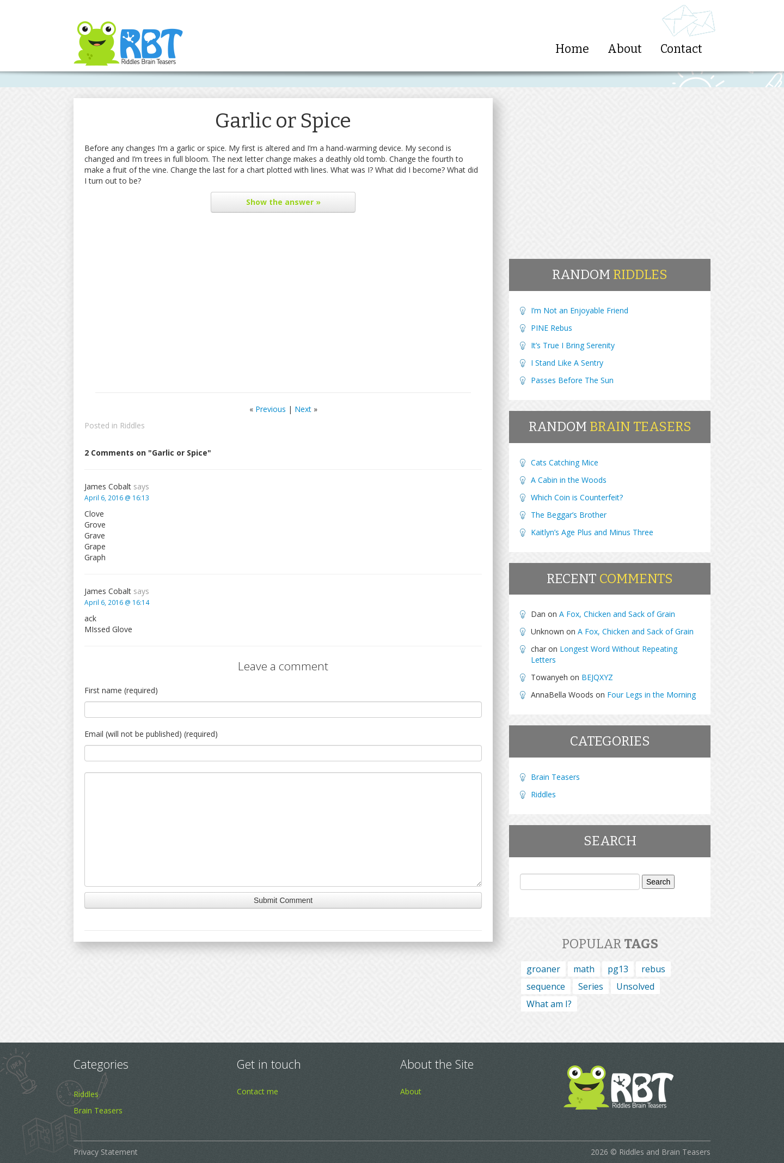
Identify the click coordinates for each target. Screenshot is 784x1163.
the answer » (283, 202)
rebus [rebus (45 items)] (653, 969)
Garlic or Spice (283, 120)
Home (572, 49)
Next (303, 409)
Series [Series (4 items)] (590, 986)
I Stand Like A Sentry (567, 363)
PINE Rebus (551, 328)
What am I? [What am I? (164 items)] (549, 1004)
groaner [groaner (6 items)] (543, 969)
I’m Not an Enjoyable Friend (579, 310)
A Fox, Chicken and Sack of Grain (617, 614)
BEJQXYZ (597, 677)
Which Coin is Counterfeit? (577, 497)
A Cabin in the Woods (569, 480)
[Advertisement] (283, 305)
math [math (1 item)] (584, 969)
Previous (270, 409)
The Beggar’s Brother (569, 515)
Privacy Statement (106, 1152)
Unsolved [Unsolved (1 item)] (635, 986)
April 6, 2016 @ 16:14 (116, 602)
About (625, 49)
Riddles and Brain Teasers (664, 1152)
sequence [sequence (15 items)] (545, 986)
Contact (681, 49)
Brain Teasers (555, 777)
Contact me (257, 1091)
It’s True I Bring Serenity (573, 345)
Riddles (132, 425)
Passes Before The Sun (572, 380)
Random (609, 274)
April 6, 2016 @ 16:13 (116, 497)
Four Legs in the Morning (651, 694)
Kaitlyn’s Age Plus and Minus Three (592, 532)
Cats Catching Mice (564, 462)
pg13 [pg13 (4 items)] (618, 969)
